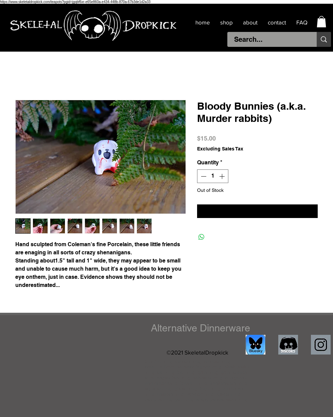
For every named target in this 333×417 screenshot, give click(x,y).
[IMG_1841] (321, 345)
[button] (321, 21)
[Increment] (222, 176)
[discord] (288, 345)
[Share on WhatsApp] (201, 237)
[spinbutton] (213, 176)
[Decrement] (203, 176)
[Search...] (268, 39)
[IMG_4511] (255, 345)
